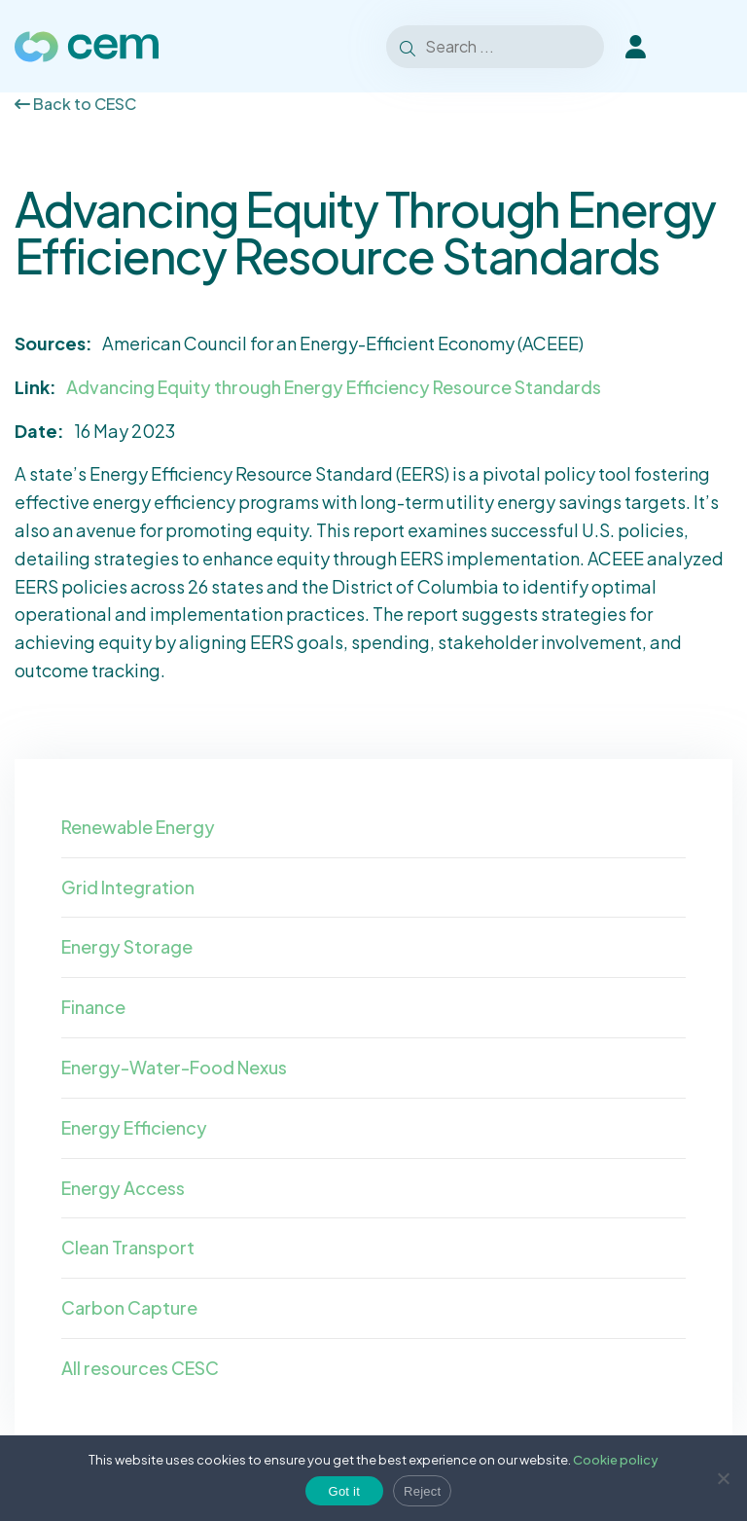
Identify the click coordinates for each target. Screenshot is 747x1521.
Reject (422, 1491)
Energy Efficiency (134, 1127)
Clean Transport (128, 1247)
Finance (93, 1007)
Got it (345, 1491)
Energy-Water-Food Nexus (174, 1067)
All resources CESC (140, 1368)
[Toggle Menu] (707, 46)
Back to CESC (75, 103)
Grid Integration (128, 887)
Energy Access (123, 1188)
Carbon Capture (129, 1307)
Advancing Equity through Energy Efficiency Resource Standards (333, 387)
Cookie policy (615, 1459)
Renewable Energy (138, 826)
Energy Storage (127, 946)
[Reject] (722, 1478)
